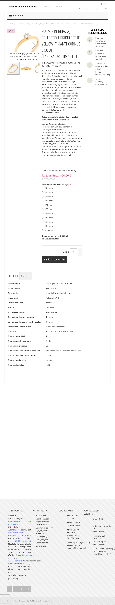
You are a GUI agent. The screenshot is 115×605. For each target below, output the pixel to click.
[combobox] (57, 6)
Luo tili (104, 9)
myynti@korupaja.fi (76, 548)
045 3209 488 (73, 538)
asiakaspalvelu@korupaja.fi (80, 543)
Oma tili (82, 9)
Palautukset (41, 525)
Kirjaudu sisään (93, 9)
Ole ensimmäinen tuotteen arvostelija (59, 171)
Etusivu (10, 24)
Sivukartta (41, 546)
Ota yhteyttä (42, 540)
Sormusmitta (42, 543)
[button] (12, 45)
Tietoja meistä (43, 516)
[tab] (13, 276)
